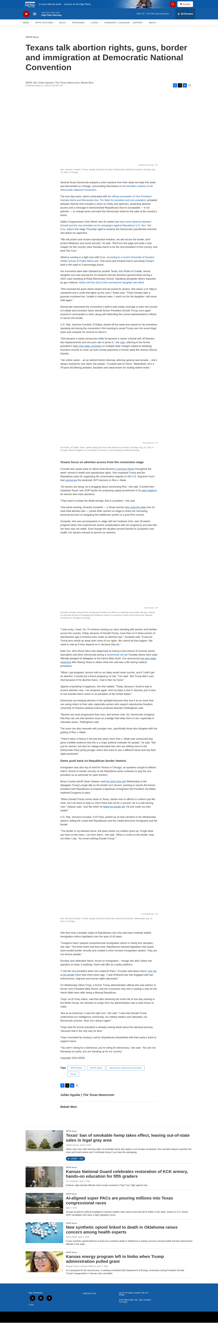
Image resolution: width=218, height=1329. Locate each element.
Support (137, 29)
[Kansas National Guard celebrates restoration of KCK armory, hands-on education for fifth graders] (44, 1183)
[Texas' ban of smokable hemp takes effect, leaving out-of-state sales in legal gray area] (44, 1146)
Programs (78, 29)
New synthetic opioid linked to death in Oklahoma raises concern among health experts (122, 1236)
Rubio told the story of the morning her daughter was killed (111, 288)
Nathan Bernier (72, 1151)
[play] (26, 20)
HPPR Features (44, 29)
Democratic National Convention (126, 1074)
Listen (94, 29)
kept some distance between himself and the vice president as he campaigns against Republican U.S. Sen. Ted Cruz (105, 232)
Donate (188, 7)
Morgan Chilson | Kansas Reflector (81, 1272)
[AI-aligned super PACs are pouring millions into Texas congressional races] (44, 1209)
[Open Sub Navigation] (31, 29)
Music (62, 29)
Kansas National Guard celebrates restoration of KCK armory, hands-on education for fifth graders (127, 1180)
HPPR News (32, 43)
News (26, 29)
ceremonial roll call (117, 661)
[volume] (34, 20)
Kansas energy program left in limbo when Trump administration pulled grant (115, 1265)
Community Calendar (117, 29)
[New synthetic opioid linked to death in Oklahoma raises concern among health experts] (44, 1238)
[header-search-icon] (174, 7)
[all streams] (185, 20)
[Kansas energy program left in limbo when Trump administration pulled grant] (44, 1268)
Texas (73, 1080)
